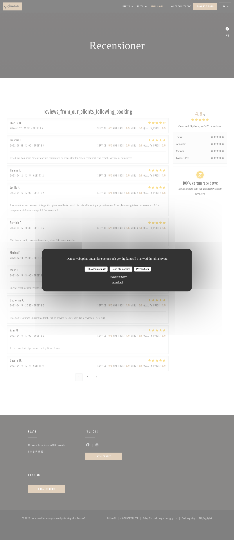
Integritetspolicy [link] (118, 276)
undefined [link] (117, 282)
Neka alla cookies (121, 269)
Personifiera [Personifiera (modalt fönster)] (142, 269)
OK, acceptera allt (96, 269)
